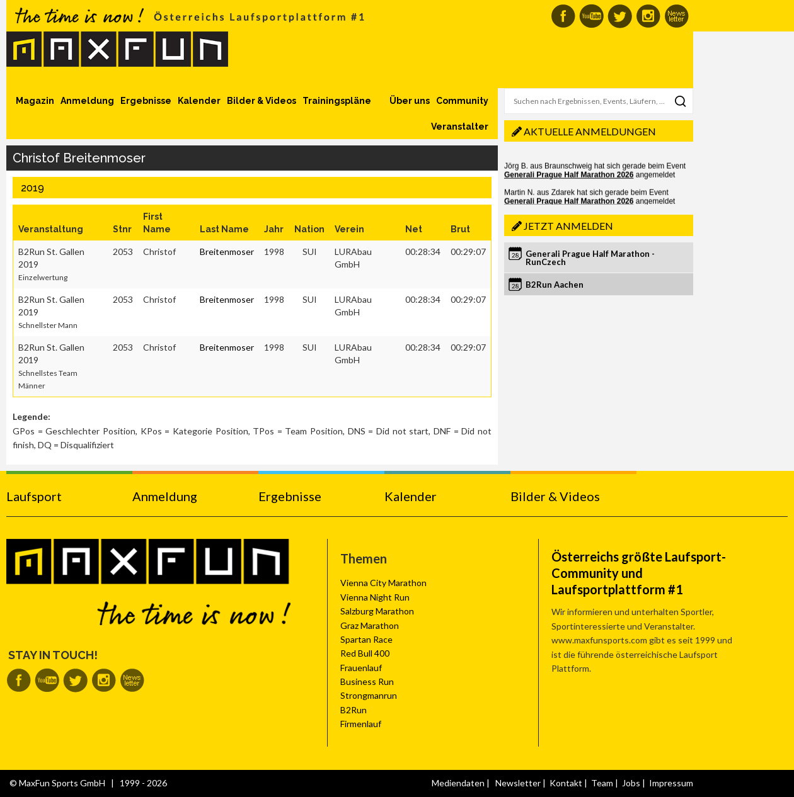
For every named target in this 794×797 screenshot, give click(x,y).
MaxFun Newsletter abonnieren (676, 16)
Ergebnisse (145, 101)
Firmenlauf (360, 723)
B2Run (353, 709)
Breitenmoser (227, 251)
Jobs (631, 782)
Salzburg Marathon (377, 611)
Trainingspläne (336, 101)
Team (602, 782)
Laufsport (34, 496)
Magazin (35, 101)
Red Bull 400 (364, 653)
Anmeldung (87, 101)
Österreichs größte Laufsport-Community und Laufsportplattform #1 (638, 573)
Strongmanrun (368, 695)
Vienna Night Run (375, 597)
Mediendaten (458, 782)
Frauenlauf (361, 667)
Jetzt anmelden (568, 226)
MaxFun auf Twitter (619, 16)
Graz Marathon (369, 625)
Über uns (409, 101)
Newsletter (518, 782)
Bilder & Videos (261, 101)
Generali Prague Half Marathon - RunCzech (590, 258)
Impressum (671, 782)
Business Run (367, 681)
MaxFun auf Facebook (563, 16)
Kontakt (565, 782)
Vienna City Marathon (383, 582)
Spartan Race (366, 639)
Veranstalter (459, 127)
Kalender (199, 101)
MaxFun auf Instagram (648, 16)
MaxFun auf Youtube (591, 16)
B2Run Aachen (555, 285)
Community (462, 101)
